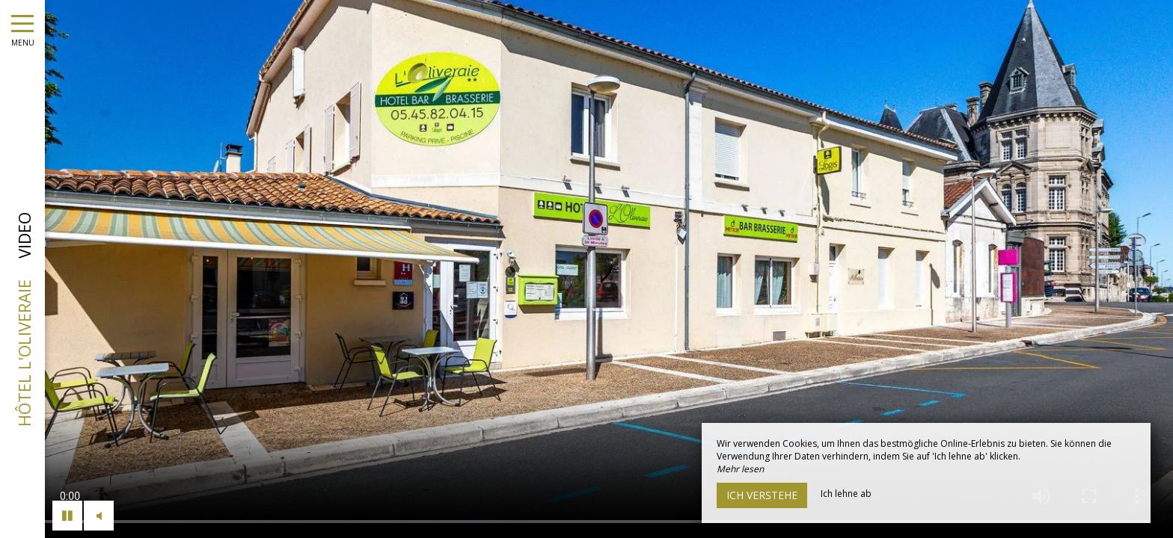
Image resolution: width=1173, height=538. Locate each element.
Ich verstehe (761, 495)
